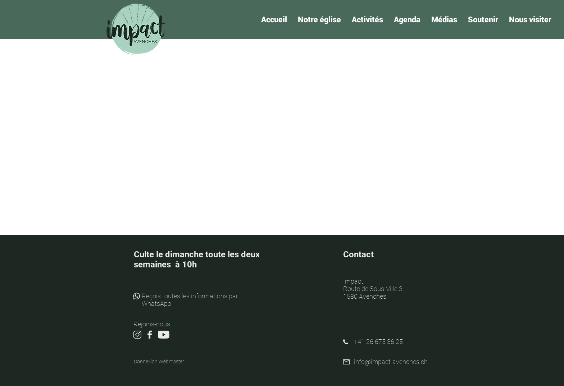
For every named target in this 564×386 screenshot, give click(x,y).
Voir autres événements (282, 123)
